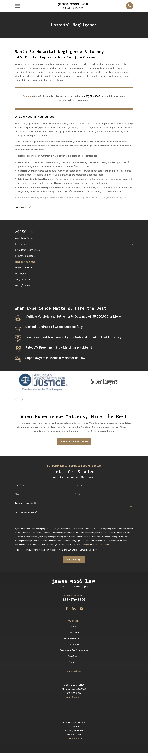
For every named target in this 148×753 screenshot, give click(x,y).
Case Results (74, 657)
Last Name (80, 485)
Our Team (74, 633)
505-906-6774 (74, 694)
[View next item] (22, 400)
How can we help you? (26, 513)
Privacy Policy (83, 545)
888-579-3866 (74, 600)
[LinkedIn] (74, 609)
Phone (18, 494)
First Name (20, 485)
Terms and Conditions (102, 545)
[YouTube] (81, 609)
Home (74, 627)
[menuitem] (74, 239)
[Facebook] (66, 609)
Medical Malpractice (74, 639)
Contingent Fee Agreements (74, 651)
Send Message (74, 560)
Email (77, 494)
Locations (74, 645)
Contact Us (74, 663)
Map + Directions (73, 697)
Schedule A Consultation (74, 442)
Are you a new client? (25, 503)
